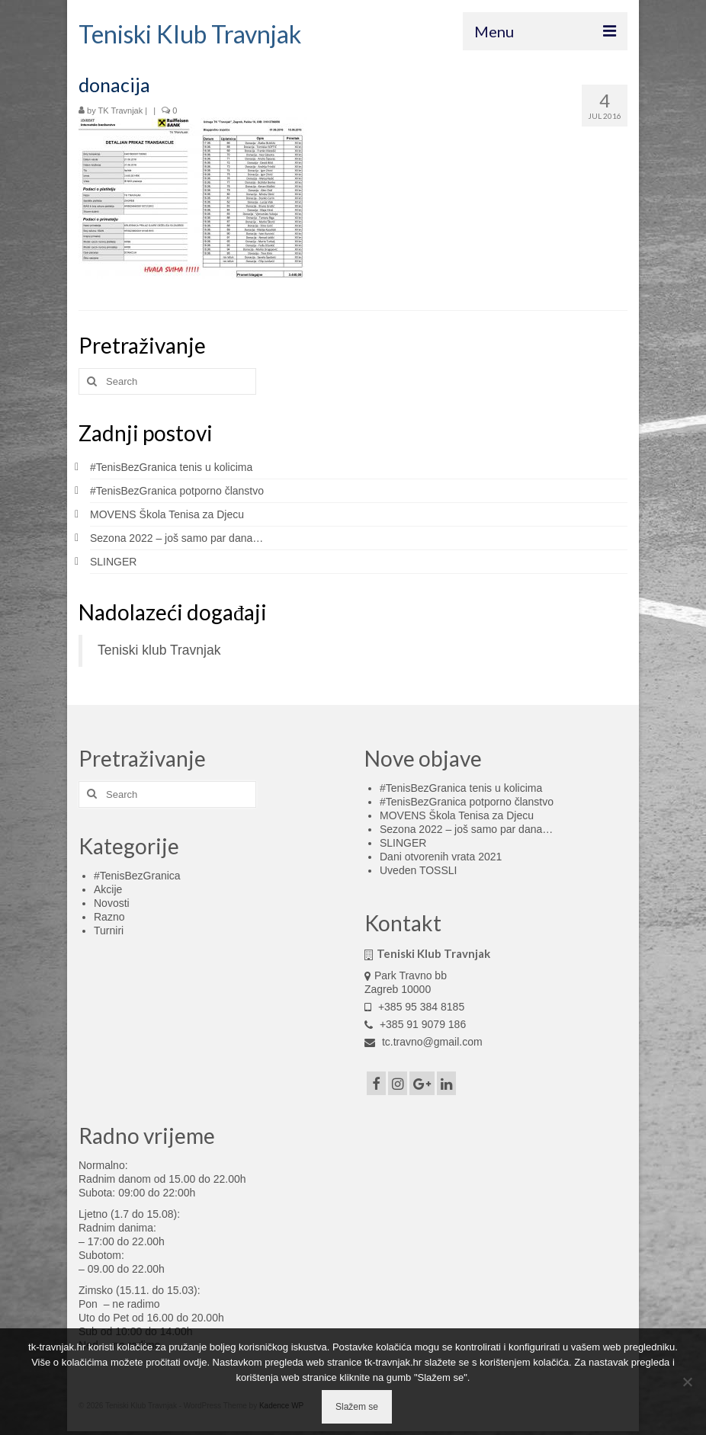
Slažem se (356, 1406)
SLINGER (113, 562)
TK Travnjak (120, 110)
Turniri (109, 930)
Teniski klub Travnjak (159, 650)
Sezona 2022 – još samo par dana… (176, 538)
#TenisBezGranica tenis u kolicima (171, 467)
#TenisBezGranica (137, 876)
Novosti (112, 903)
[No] (687, 1381)
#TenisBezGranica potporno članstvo (177, 491)
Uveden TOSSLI (418, 870)
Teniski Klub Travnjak (190, 34)
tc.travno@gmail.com (423, 1042)
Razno (109, 917)
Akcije (108, 889)
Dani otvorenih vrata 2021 (441, 856)
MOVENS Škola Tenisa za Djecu (167, 514)
